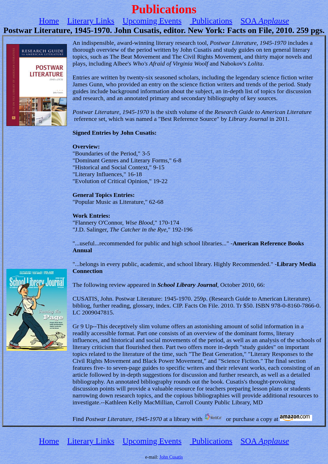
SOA (265, 20)
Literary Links (90, 20)
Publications (211, 20)
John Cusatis (171, 457)
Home (49, 20)
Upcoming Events (151, 20)
